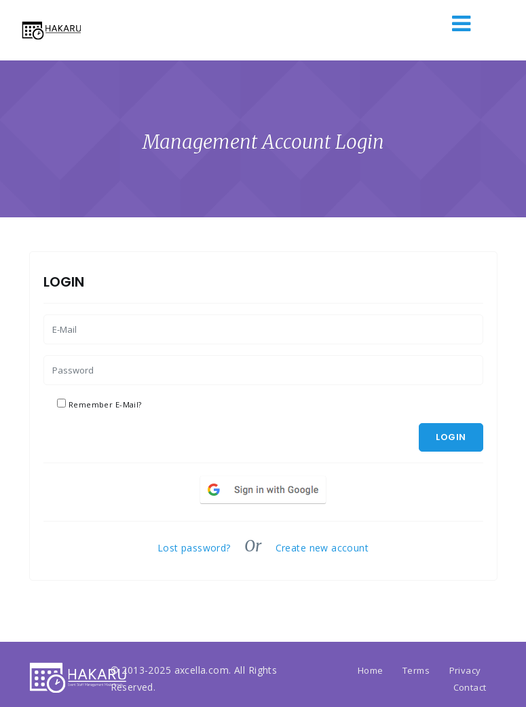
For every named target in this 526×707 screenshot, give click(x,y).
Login (451, 437)
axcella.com (201, 670)
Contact (470, 687)
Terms (416, 670)
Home (370, 670)
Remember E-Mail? (105, 404)
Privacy (465, 670)
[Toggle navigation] (461, 25)
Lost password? (194, 547)
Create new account (322, 547)
